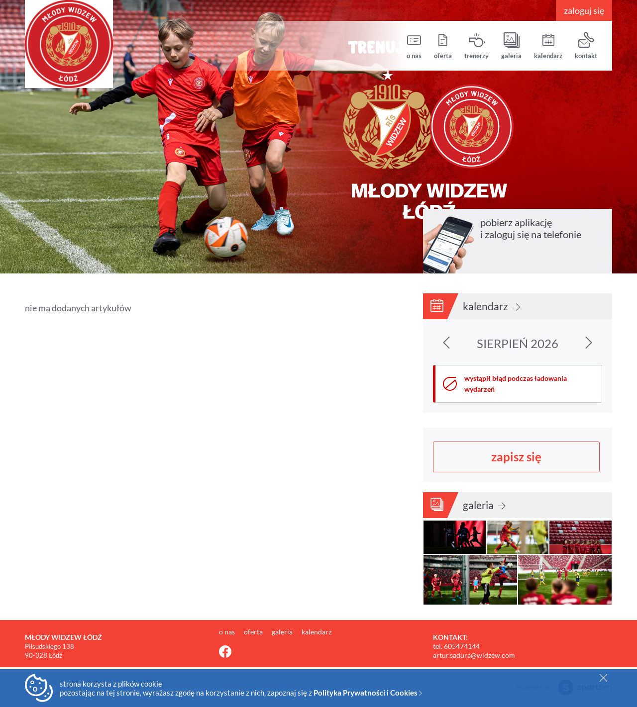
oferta (443, 46)
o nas (414, 46)
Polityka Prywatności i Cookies (368, 692)
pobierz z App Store (508, 257)
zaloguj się (584, 10)
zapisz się (516, 456)
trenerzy (476, 46)
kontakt (586, 46)
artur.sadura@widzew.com (474, 655)
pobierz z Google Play (572, 257)
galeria (511, 46)
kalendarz (548, 46)
